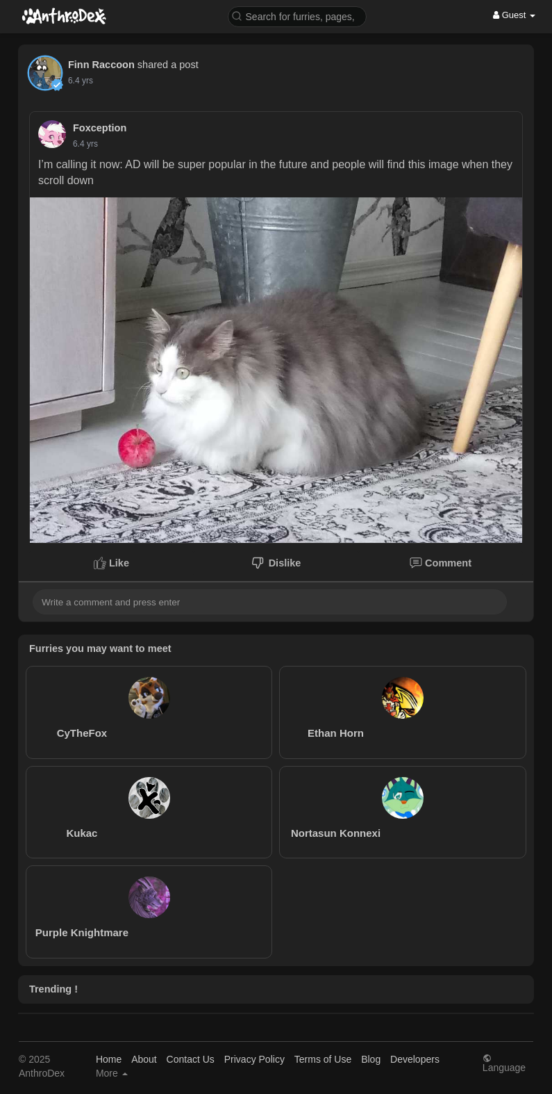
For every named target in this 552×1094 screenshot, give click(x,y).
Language (504, 1063)
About (144, 1059)
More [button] (112, 1073)
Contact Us (191, 1059)
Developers (415, 1059)
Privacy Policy (254, 1059)
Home (109, 1059)
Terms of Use (322, 1059)
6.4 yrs (80, 80)
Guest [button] (514, 15)
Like (111, 563)
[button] (297, 15)
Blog (370, 1059)
